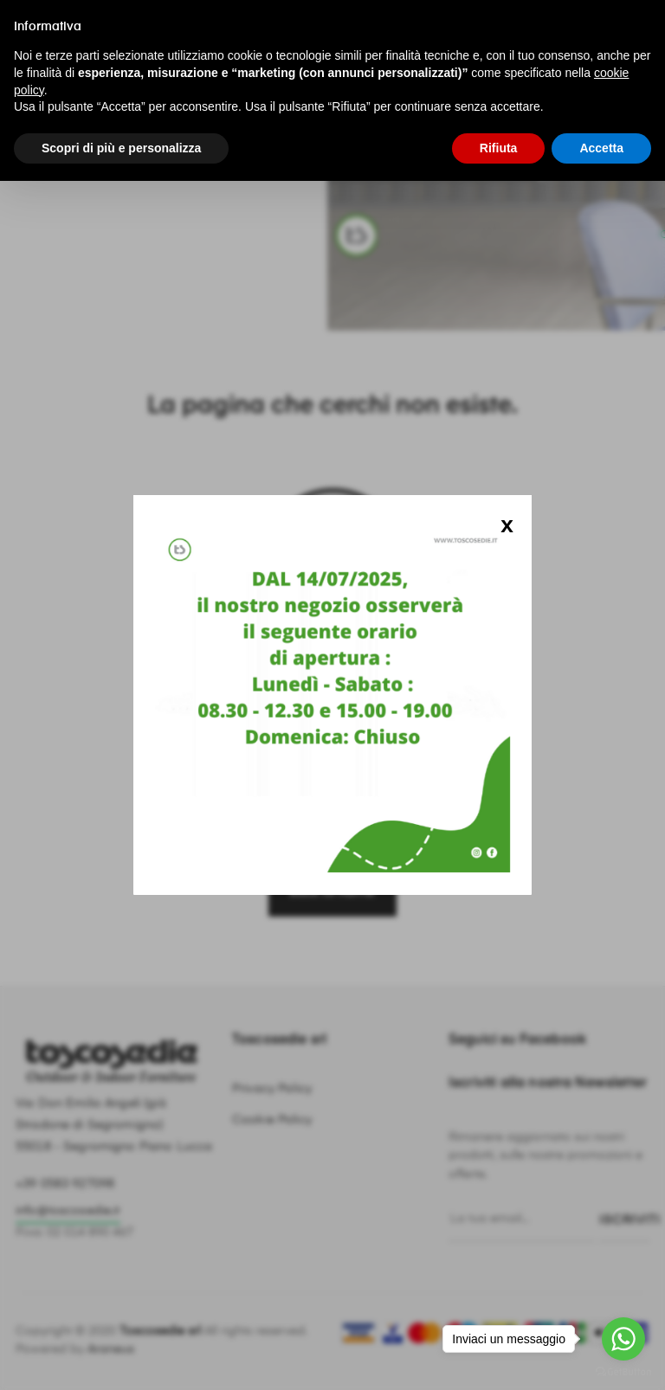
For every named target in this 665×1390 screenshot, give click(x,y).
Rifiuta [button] (499, 148)
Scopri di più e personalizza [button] (121, 148)
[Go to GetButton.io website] (623, 1372)
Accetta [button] (601, 148)
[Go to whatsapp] (623, 1339)
